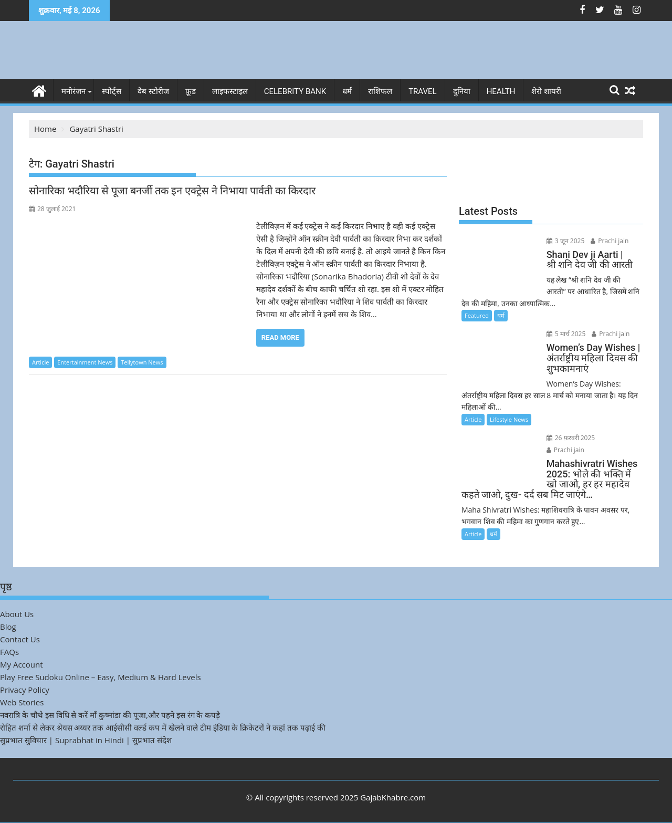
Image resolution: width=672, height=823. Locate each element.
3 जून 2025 (566, 240)
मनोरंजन (73, 91)
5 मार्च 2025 (566, 333)
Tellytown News (142, 362)
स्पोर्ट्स (111, 91)
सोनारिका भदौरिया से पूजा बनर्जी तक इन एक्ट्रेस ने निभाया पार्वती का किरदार (172, 190)
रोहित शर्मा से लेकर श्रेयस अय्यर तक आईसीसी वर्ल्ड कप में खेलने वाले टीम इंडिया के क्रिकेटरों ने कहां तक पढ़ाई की (163, 727)
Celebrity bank (295, 91)
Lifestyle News (509, 419)
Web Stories (22, 702)
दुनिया (461, 91)
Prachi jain (609, 240)
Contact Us (20, 639)
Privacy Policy (24, 689)
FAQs (9, 652)
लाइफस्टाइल (230, 91)
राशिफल (380, 91)
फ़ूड (190, 91)
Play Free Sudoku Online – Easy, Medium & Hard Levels (100, 677)
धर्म (347, 91)
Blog (8, 626)
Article (40, 362)
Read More (280, 337)
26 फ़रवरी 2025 (571, 437)
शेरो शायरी (546, 91)
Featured (477, 315)
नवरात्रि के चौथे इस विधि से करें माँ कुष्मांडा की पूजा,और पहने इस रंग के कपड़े (110, 715)
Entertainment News (84, 362)
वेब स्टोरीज (153, 91)
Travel (422, 91)
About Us (17, 614)
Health (501, 91)
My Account (21, 664)
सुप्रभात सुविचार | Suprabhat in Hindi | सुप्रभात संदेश (86, 740)
